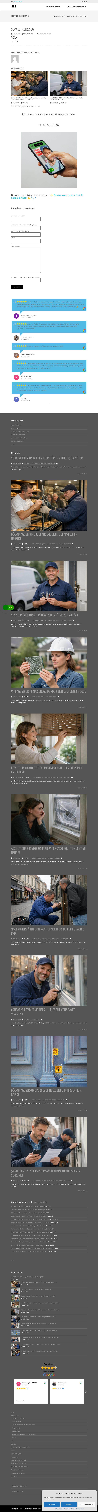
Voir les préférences (86, 1504)
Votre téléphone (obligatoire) (26, 233)
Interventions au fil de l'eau (19, 438)
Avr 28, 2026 (17, 1019)
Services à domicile (62, 939)
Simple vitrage (16, 1428)
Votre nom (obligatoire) (26, 218)
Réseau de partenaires (18, 435)
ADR (12, 1413)
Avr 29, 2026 (17, 858)
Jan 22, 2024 (16, 34)
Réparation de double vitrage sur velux (23, 1425)
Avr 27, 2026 (17, 1180)
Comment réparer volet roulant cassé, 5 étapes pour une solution (30, 1239)
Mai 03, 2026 (17, 544)
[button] (86, 1392)
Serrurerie (14, 1476)
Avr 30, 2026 (17, 777)
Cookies (13, 1444)
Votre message (26, 259)
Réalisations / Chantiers (18, 1473)
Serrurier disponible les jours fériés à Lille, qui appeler (47, 458)
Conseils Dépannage (39, 1180)
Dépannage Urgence (50, 544)
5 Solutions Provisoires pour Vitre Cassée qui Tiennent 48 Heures (30, 1222)
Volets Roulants (64, 777)
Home (57, 16)
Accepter (51, 1504)
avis (12, 1260)
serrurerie (51, 463)
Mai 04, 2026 (17, 463)
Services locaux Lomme (63, 620)
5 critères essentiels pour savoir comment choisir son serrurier (30, 1235)
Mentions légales (16, 425)
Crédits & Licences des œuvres (20, 431)
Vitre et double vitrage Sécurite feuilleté (24, 1434)
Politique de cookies (59, 1508)
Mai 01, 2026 (17, 697)
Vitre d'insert (16, 1431)
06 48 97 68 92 (18, 1)
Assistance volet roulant (19, 1486)
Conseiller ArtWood (17, 441)
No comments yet (45, 34)
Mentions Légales (80, 1508)
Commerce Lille (37, 544)
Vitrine (14, 1437)
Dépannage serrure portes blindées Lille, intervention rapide (29, 1232)
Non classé (36, 1019)
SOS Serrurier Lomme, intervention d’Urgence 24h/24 (44, 615)
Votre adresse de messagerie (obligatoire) (26, 227)
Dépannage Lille (37, 1100)
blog (12, 1441)
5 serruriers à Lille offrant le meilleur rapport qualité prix (28, 1226)
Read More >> (82, 474)
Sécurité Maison (51, 697)
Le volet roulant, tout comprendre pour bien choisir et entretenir (30, 1219)
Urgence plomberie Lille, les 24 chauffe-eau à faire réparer (28, 1245)
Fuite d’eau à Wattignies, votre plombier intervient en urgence (29, 1242)
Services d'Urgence (57, 1100)
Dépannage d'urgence (39, 463)
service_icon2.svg (66, 16)
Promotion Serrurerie (17, 1470)
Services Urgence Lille (61, 1180)
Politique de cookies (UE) (18, 1463)
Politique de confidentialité (69, 1508)
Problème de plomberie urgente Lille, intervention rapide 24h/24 (30, 1248)
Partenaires (14, 1457)
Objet (26, 240)
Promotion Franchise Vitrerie (19, 1467)
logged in (23, 106)
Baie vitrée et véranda (18, 1418)
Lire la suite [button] (20, 1401)
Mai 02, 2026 (17, 620)
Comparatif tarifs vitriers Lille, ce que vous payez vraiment (28, 1229)
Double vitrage (16, 1421)
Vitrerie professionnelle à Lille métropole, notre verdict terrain (29, 1251)
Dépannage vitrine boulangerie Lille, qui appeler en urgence (29, 1210)
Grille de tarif (15, 428)
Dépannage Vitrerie (64, 544)
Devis (12, 444)
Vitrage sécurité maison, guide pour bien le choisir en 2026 (48, 691)
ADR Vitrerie (14, 1416)
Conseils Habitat (37, 777)
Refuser (69, 1504)
